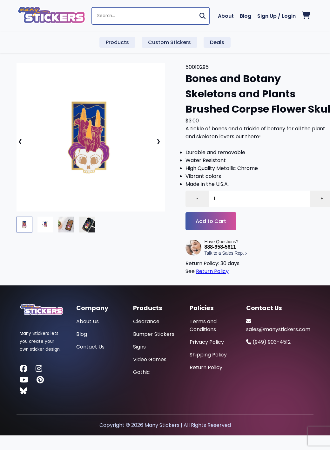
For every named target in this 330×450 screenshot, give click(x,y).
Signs (139, 346)
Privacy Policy (207, 342)
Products (117, 42)
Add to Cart (211, 221)
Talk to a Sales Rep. (226, 253)
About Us (87, 321)
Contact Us (90, 346)
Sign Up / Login (276, 16)
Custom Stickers (169, 42)
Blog (245, 16)
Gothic (141, 372)
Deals (217, 42)
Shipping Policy (208, 354)
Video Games (149, 359)
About (226, 16)
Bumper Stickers (153, 334)
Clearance (146, 321)
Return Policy (212, 271)
